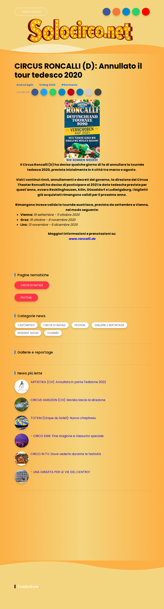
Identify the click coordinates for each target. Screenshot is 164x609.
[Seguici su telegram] (126, 12)
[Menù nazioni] (30, 12)
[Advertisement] (43, 521)
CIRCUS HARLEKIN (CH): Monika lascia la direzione (68, 400)
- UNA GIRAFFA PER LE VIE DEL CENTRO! (60, 472)
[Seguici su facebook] (107, 12)
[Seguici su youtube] (146, 12)
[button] (34, 92)
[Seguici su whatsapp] (136, 12)
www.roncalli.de (82, 239)
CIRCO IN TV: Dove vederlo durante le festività (66, 454)
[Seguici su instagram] (116, 12)
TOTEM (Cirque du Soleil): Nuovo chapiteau (63, 418)
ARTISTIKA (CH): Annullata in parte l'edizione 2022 (68, 382)
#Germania (69, 84)
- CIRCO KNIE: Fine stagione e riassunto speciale (67, 436)
